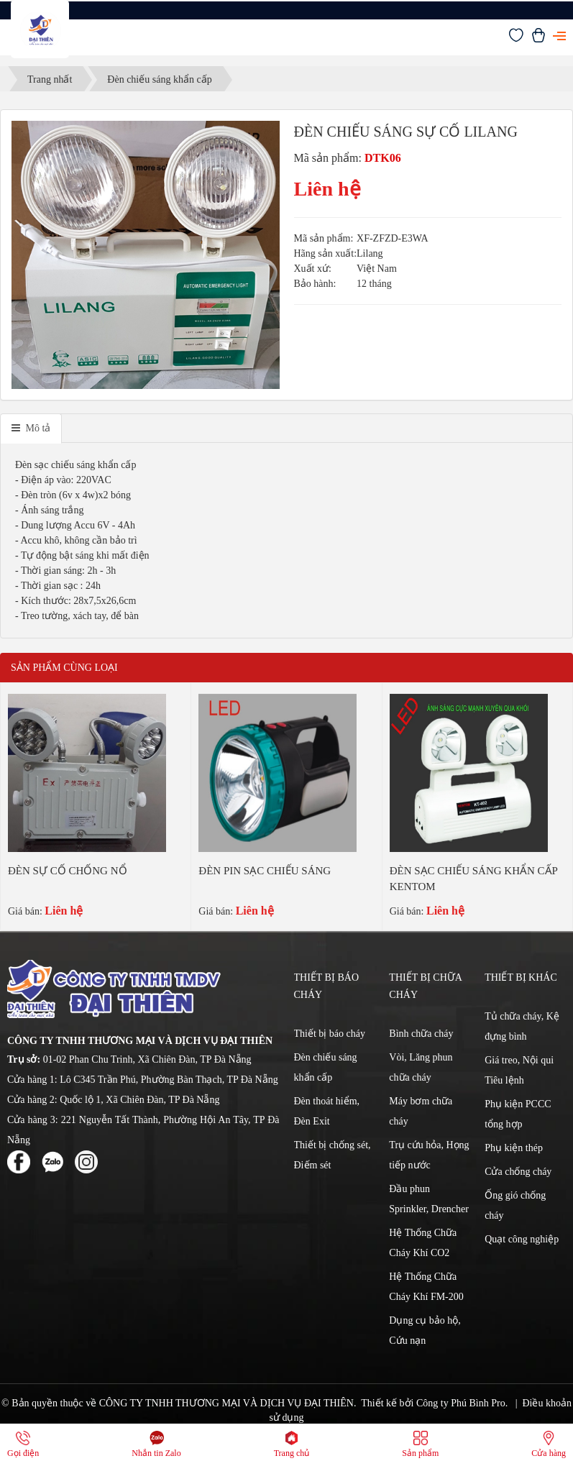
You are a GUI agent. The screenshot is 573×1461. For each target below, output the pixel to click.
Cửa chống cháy (518, 1171)
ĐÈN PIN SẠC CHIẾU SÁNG (264, 870)
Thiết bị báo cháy (329, 1033)
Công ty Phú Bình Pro (460, 1403)
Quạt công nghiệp (522, 1239)
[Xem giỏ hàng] (538, 39)
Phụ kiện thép (514, 1147)
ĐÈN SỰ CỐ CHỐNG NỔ (67, 870)
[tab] (31, 428)
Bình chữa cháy (421, 1033)
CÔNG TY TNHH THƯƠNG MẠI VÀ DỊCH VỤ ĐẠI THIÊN (226, 1403)
